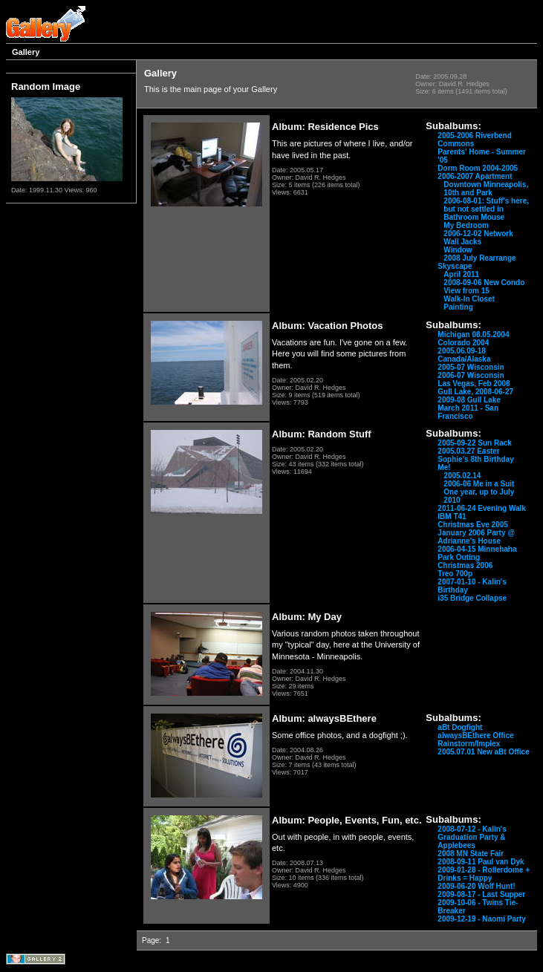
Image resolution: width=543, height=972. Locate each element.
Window (457, 250)
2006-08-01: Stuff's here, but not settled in (486, 205)
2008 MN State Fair (471, 853)
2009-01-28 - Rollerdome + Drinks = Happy (484, 874)
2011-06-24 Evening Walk (482, 508)
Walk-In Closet (469, 299)
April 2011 (461, 274)
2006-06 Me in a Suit (478, 484)
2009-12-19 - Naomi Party (481, 919)
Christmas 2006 (465, 565)
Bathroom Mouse (473, 217)
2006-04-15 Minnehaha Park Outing (477, 553)
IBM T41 (452, 516)
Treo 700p (455, 574)
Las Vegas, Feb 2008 (474, 383)
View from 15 (466, 291)
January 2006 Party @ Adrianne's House (476, 537)
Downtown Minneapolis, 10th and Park (485, 188)
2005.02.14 (462, 476)
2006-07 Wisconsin (471, 375)
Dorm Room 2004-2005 (478, 168)
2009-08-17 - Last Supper (481, 894)
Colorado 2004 (463, 343)
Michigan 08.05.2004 (473, 334)
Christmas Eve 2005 (473, 525)
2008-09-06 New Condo (483, 282)
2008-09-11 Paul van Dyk (481, 862)
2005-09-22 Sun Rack (475, 443)
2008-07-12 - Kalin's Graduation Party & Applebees (472, 837)
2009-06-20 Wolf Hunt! (476, 886)
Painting (457, 307)
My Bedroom (466, 225)
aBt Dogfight (460, 727)
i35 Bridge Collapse (472, 598)
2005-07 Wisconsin (471, 367)
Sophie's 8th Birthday (475, 459)
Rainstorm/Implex (469, 744)
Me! (444, 467)
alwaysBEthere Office (475, 735)
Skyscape (455, 266)
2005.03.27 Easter (468, 451)
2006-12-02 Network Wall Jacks (478, 237)
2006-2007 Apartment (475, 176)
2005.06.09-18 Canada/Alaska (464, 355)
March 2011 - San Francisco (468, 412)
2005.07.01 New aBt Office (483, 752)
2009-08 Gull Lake (469, 400)
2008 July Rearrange (479, 258)
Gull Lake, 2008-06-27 (475, 392)
